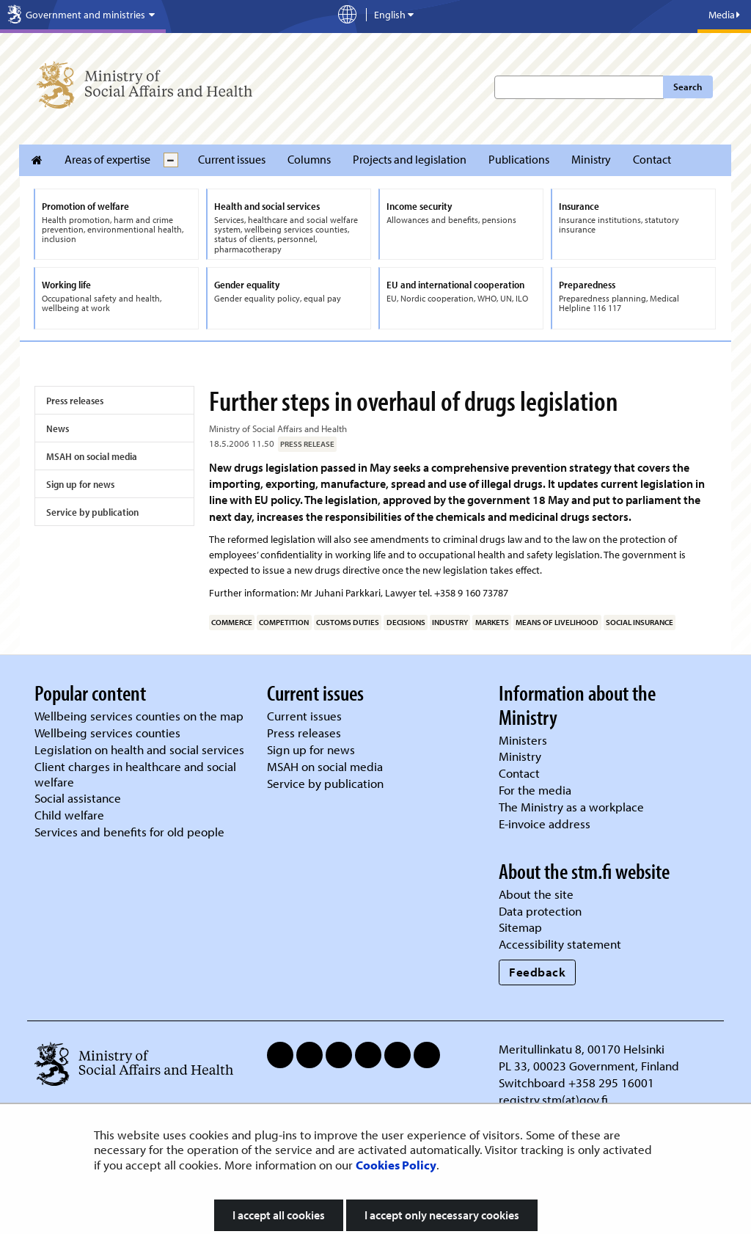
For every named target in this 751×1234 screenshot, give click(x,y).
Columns (309, 159)
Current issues (231, 159)
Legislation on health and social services (139, 749)
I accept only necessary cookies (441, 1215)
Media (724, 14)
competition (284, 622)
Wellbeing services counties (107, 732)
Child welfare (69, 814)
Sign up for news (80, 484)
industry (450, 622)
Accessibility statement (560, 944)
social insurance (639, 622)
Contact (652, 159)
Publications (518, 159)
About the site (536, 894)
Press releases (74, 400)
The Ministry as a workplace (571, 806)
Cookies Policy (396, 1164)
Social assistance (77, 798)
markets (492, 622)
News (57, 428)
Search (687, 86)
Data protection (540, 911)
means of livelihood (557, 622)
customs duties (347, 622)
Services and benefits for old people (129, 831)
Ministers (523, 740)
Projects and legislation (409, 159)
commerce (231, 622)
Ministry (591, 159)
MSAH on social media (91, 456)
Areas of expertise (107, 159)
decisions (406, 622)
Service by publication (92, 512)
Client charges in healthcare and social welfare (135, 774)
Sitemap (520, 927)
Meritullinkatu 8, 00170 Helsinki (581, 1048)
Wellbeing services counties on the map (138, 715)
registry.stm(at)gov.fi (555, 1099)
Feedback (537, 971)
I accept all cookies (278, 1215)
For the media (535, 789)
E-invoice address (544, 823)
